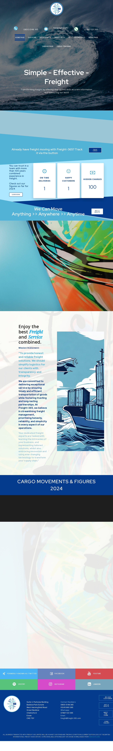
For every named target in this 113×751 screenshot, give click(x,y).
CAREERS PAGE (47, 46)
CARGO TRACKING (64, 46)
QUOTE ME (32, 37)
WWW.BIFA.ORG (94, 738)
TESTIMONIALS (79, 37)
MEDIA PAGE (93, 37)
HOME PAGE (19, 37)
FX (69, 37)
